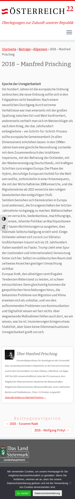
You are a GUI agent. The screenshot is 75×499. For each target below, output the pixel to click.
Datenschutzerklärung (47, 493)
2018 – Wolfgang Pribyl (51, 430)
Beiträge (25, 49)
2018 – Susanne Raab (22, 423)
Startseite (9, 49)
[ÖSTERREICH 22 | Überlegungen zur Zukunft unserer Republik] (37, 11)
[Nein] (70, 483)
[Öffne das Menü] (69, 33)
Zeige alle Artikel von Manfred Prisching (25, 397)
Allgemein (40, 49)
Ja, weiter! (23, 493)
